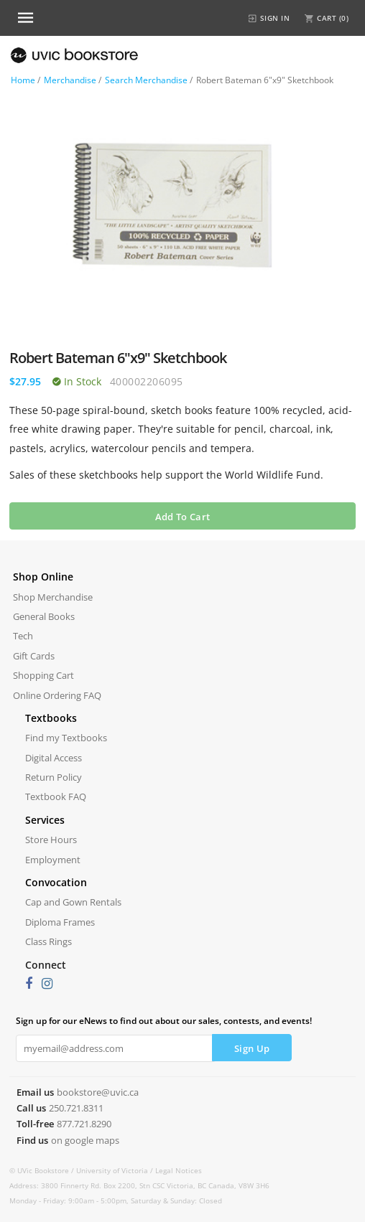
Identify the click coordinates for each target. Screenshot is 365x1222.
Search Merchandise (146, 80)
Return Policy (53, 777)
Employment (52, 859)
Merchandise (70, 80)
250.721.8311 (76, 1107)
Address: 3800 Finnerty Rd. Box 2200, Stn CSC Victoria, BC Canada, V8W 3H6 (139, 1185)
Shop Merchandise (53, 597)
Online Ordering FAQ (57, 695)
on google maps (85, 1140)
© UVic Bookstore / (42, 1170)
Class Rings (48, 941)
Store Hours (51, 839)
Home (23, 80)
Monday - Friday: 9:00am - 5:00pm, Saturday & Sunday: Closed (115, 1200)
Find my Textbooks (66, 737)
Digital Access (53, 757)
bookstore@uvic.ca (98, 1092)
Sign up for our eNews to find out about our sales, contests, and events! (164, 1021)
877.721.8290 (84, 1123)
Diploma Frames (60, 922)
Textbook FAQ (55, 796)
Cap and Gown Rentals (73, 902)
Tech (23, 635)
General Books (44, 616)
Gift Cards (34, 655)
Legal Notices (178, 1170)
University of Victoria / (115, 1170)
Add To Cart (182, 516)
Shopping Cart (43, 675)
